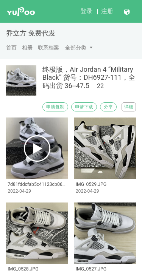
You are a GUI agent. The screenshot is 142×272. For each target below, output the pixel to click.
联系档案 (48, 48)
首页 (11, 48)
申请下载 (84, 107)
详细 (128, 107)
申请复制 (55, 107)
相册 (27, 48)
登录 (86, 11)
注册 (107, 11)
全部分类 (75, 48)
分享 (108, 107)
